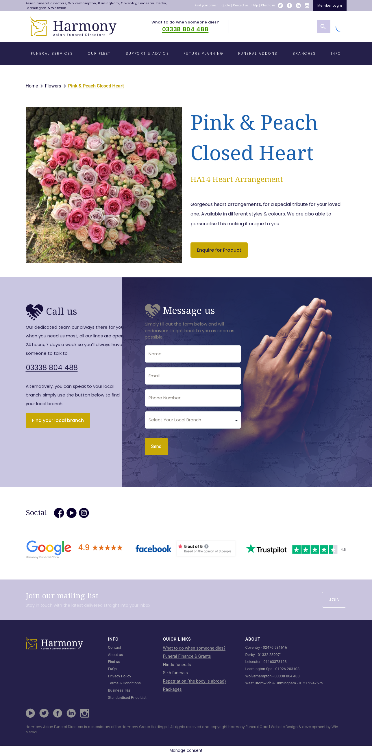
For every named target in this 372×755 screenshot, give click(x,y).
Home (32, 86)
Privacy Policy (119, 676)
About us (115, 654)
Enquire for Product (219, 250)
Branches (304, 53)
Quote (225, 5)
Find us (114, 661)
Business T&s (119, 690)
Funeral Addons (258, 53)
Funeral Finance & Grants (187, 656)
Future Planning (203, 53)
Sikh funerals (175, 672)
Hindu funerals (177, 664)
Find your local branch (58, 420)
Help (254, 5)
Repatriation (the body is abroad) (194, 681)
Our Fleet (99, 53)
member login (329, 5)
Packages (172, 689)
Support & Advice (147, 53)
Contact (114, 647)
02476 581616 (275, 647)
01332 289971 (270, 654)
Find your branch (206, 5)
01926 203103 (287, 669)
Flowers (53, 86)
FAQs (112, 669)
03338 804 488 (185, 29)
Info (336, 53)
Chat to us (268, 5)
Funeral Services (52, 53)
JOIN (334, 599)
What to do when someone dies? (185, 22)
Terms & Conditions (124, 683)
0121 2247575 (311, 683)
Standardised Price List (127, 697)
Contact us (240, 5)
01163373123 (275, 661)
